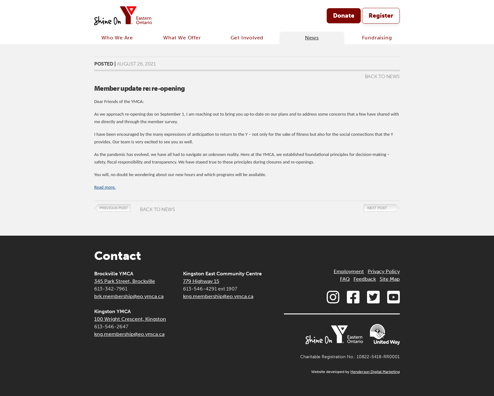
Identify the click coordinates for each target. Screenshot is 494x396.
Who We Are (117, 38)
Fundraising (377, 38)
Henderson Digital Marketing (375, 372)
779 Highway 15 (201, 281)
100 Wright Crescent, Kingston (130, 319)
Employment (349, 271)
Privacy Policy (384, 271)
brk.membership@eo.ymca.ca (129, 296)
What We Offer (182, 38)
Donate (343, 15)
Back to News (382, 76)
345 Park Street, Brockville (124, 281)
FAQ (345, 279)
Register (381, 15)
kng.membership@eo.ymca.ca (129, 334)
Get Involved (247, 38)
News (312, 38)
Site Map (390, 279)
